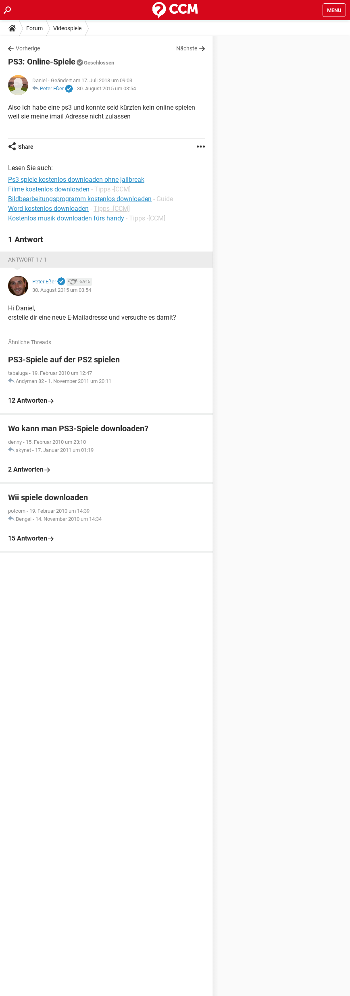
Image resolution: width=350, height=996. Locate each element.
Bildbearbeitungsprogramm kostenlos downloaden (80, 199)
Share (25, 146)
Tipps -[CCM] (112, 189)
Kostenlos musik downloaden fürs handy (66, 218)
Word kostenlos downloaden (48, 208)
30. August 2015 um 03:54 (106, 88)
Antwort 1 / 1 (27, 259)
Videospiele (67, 28)
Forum (34, 28)
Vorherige (28, 48)
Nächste (186, 48)
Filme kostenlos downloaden (49, 189)
